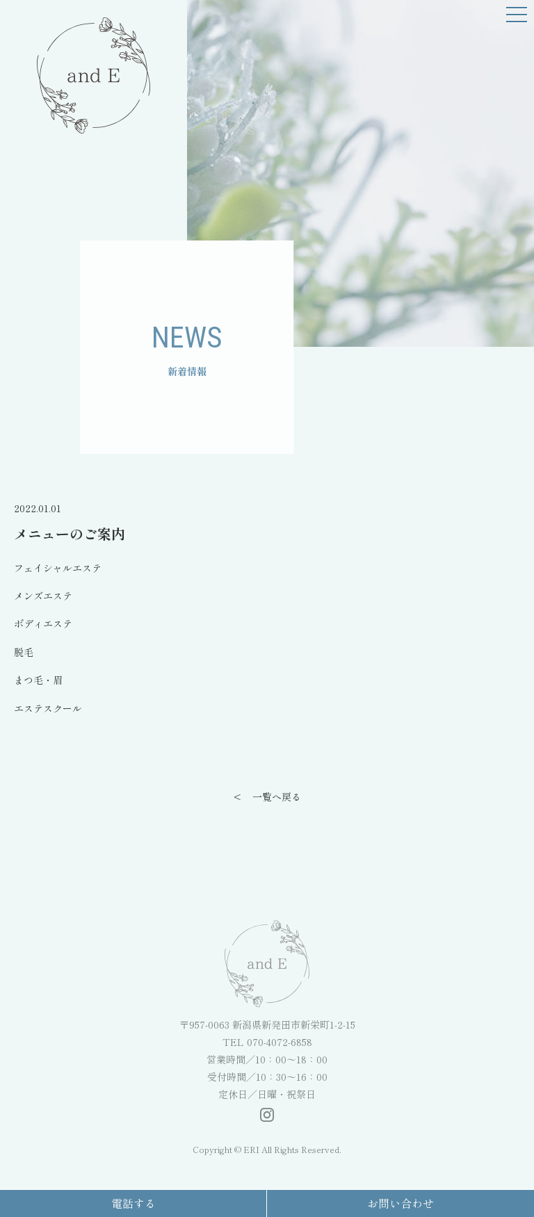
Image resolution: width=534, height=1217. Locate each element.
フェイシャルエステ (58, 568)
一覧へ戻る (276, 796)
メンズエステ (43, 596)
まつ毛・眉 (38, 680)
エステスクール (48, 708)
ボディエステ (43, 623)
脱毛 (23, 652)
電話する (133, 1203)
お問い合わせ (400, 1203)
